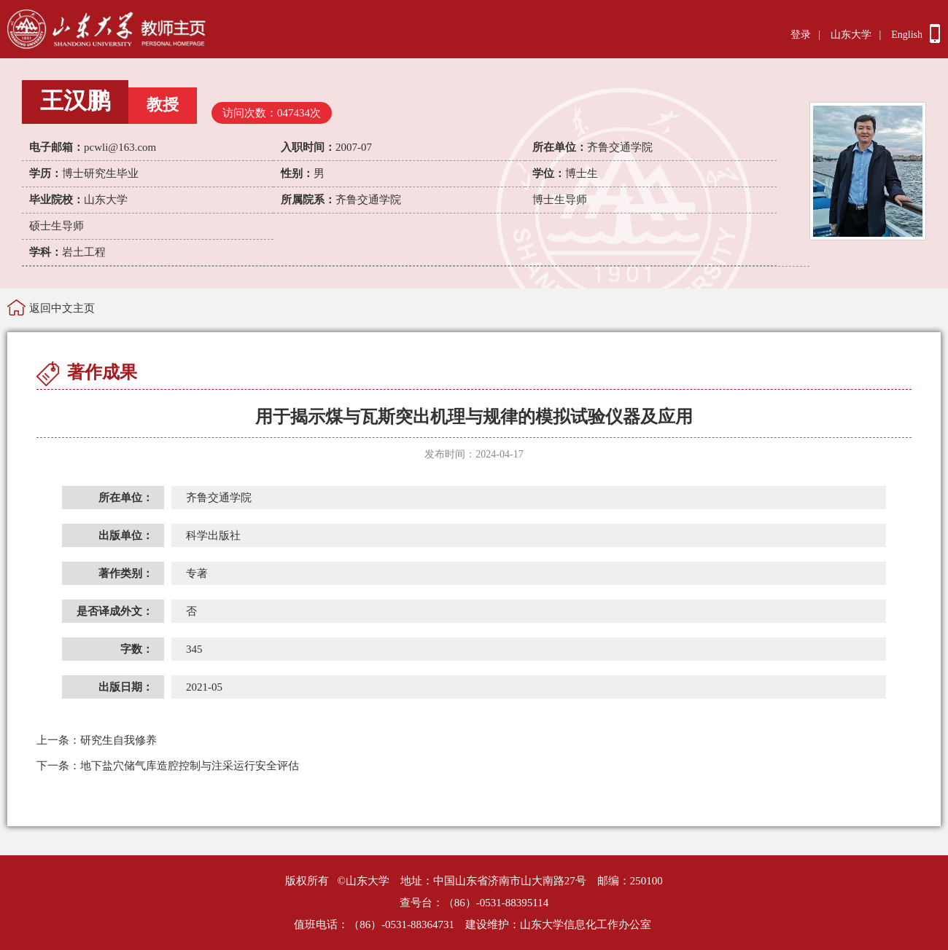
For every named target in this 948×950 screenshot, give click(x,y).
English (906, 34)
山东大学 (851, 34)
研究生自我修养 (96, 740)
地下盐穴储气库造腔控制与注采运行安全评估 (167, 766)
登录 (800, 34)
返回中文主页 (62, 308)
